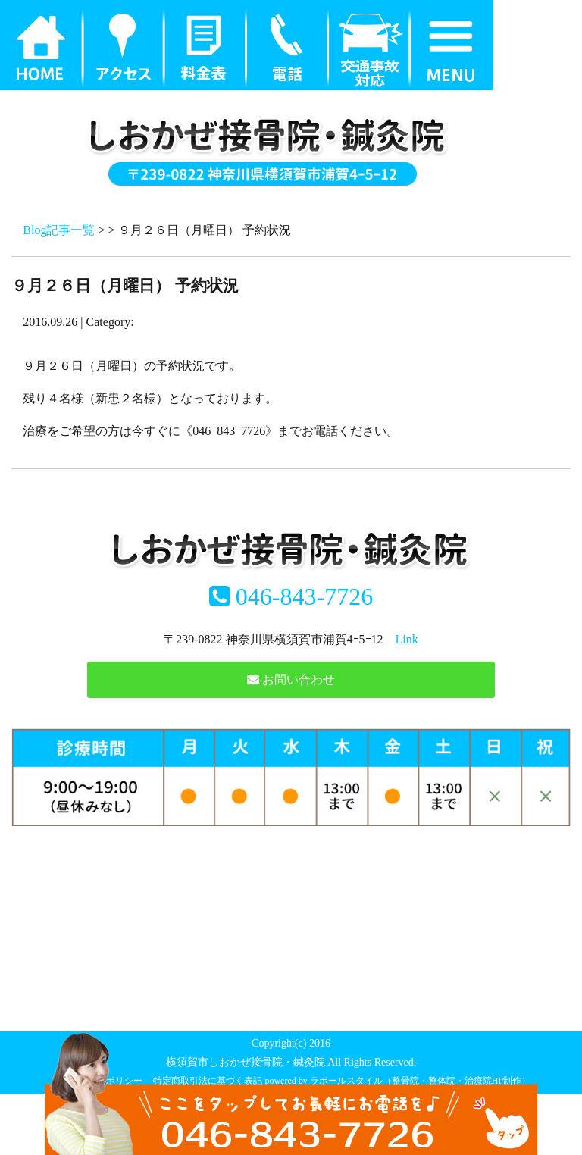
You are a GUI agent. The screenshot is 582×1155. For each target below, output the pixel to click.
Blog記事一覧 (59, 230)
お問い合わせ (291, 679)
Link (407, 639)
